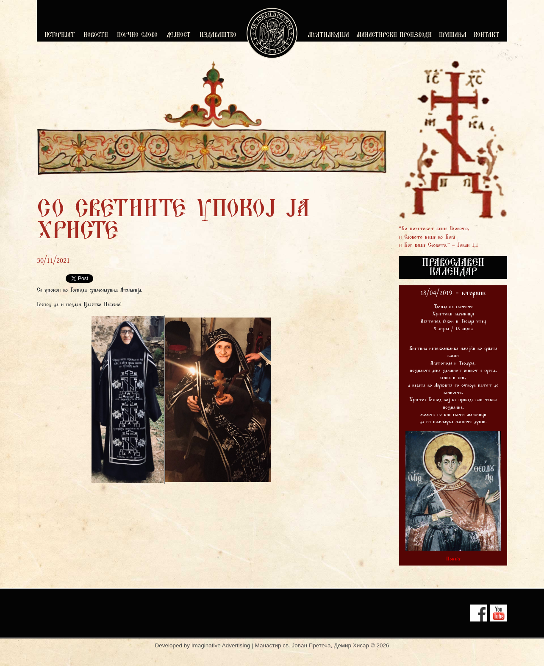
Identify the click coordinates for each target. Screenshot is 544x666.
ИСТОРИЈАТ (59, 35)
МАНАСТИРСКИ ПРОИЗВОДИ (394, 35)
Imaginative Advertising (221, 645)
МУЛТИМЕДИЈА (328, 35)
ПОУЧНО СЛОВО (137, 35)
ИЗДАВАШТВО (218, 35)
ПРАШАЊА (452, 35)
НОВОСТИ (95, 35)
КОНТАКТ (487, 35)
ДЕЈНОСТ (179, 35)
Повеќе (453, 559)
